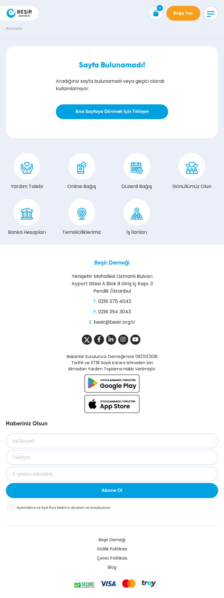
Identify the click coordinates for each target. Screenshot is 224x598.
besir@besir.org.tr (114, 322)
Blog (112, 567)
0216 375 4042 (114, 301)
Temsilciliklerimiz (81, 217)
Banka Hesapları (27, 217)
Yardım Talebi (27, 171)
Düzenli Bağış (136, 171)
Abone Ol (112, 490)
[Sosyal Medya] (87, 340)
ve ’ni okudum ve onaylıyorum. (64, 507)
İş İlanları (137, 217)
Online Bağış (81, 171)
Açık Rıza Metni (53, 507)
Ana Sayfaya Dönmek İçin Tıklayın (112, 111)
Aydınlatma (27, 507)
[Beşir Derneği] (19, 13)
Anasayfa (14, 28)
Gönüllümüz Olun (191, 171)
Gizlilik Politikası (112, 549)
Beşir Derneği (112, 263)
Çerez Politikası (112, 558)
